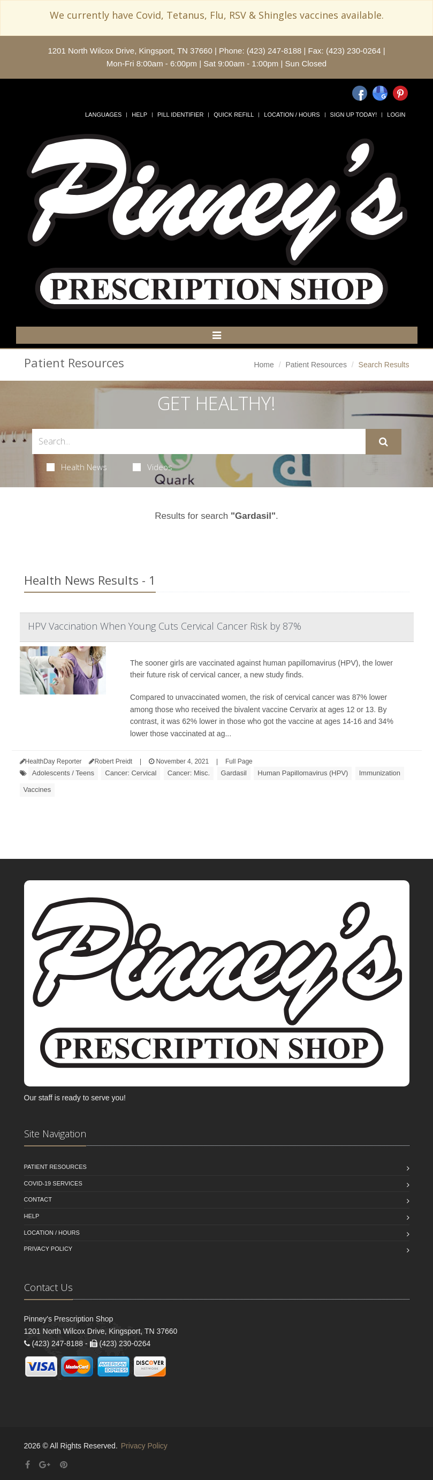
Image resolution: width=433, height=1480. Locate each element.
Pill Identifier (180, 114)
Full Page (239, 761)
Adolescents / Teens (63, 773)
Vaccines (37, 790)
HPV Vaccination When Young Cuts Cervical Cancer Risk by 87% (164, 626)
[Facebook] (359, 93)
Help (139, 114)
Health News (77, 467)
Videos (152, 467)
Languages (103, 114)
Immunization (379, 773)
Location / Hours (292, 114)
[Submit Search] (383, 442)
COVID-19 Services (53, 1183)
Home (264, 364)
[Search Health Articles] (199, 441)
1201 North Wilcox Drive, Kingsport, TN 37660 (130, 50)
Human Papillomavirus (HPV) (302, 773)
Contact (38, 1199)
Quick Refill (234, 114)
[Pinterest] (400, 93)
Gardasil (234, 773)
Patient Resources (315, 364)
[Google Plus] (44, 1464)
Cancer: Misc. (189, 773)
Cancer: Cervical (130, 773)
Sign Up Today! (353, 114)
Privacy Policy (48, 1248)
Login (396, 114)
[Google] (380, 93)
